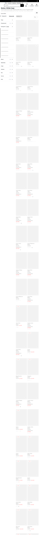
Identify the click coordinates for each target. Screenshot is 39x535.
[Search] (12, 5)
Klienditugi (19, 3)
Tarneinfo (10, 3)
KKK (22, 3)
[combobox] (35, 17)
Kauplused (14, 3)
